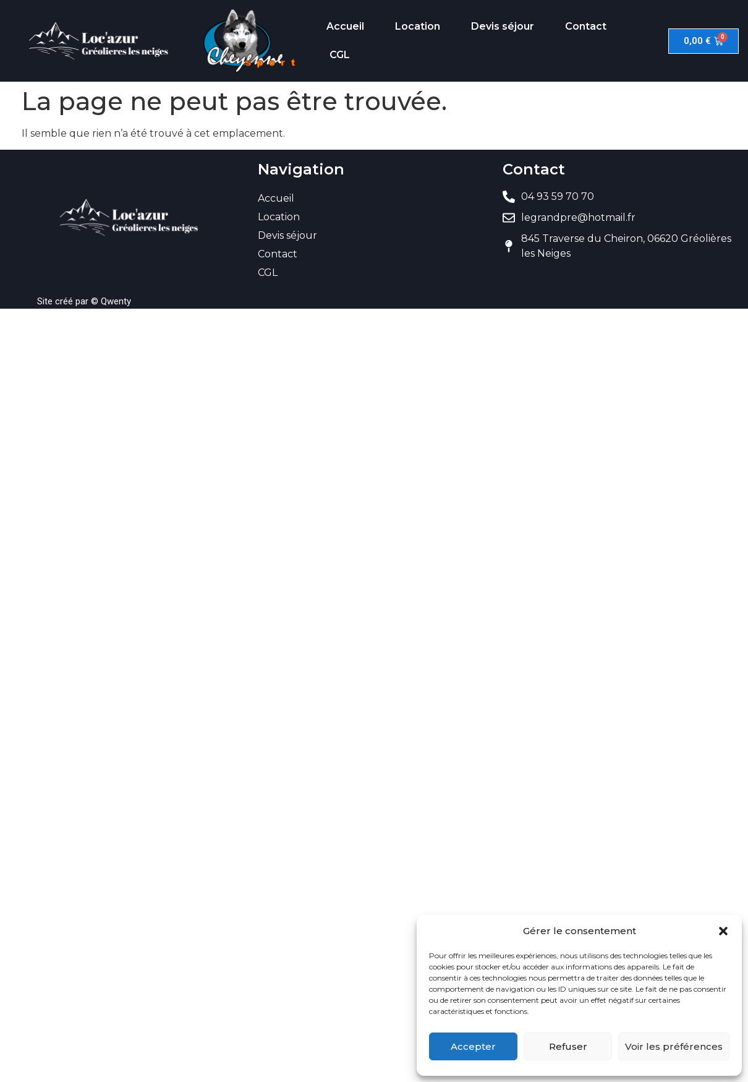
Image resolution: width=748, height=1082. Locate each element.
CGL (339, 55)
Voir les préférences (674, 1046)
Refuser (568, 1046)
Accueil (345, 26)
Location (417, 26)
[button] (723, 931)
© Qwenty (111, 301)
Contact (585, 26)
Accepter (473, 1046)
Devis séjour (502, 26)
